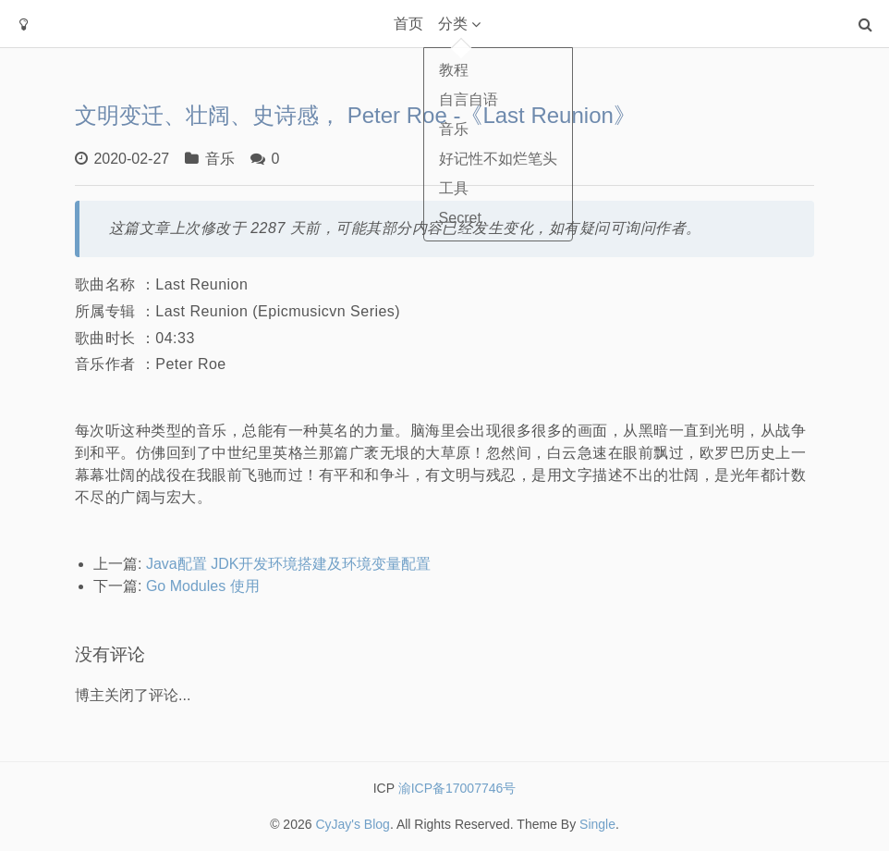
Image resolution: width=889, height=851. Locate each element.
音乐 (220, 158)
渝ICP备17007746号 (456, 788)
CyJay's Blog (352, 824)
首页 (408, 23)
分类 (453, 23)
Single (597, 824)
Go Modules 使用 (203, 586)
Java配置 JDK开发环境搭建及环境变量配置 (288, 564)
